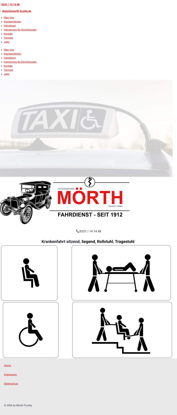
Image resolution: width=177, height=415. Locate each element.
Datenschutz (11, 383)
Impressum (10, 374)
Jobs (6, 41)
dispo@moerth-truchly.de (16, 11)
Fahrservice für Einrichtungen (20, 29)
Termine (8, 37)
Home (7, 365)
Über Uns (9, 17)
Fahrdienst (10, 25)
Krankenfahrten (12, 21)
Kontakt (8, 33)
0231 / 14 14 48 (11, 4)
